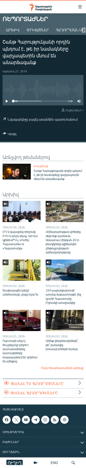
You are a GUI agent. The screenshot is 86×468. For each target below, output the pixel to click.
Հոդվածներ (37, 30)
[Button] (9, 134)
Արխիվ (12, 30)
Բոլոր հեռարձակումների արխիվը (62, 368)
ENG (54, 463)
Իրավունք (41, 166)
